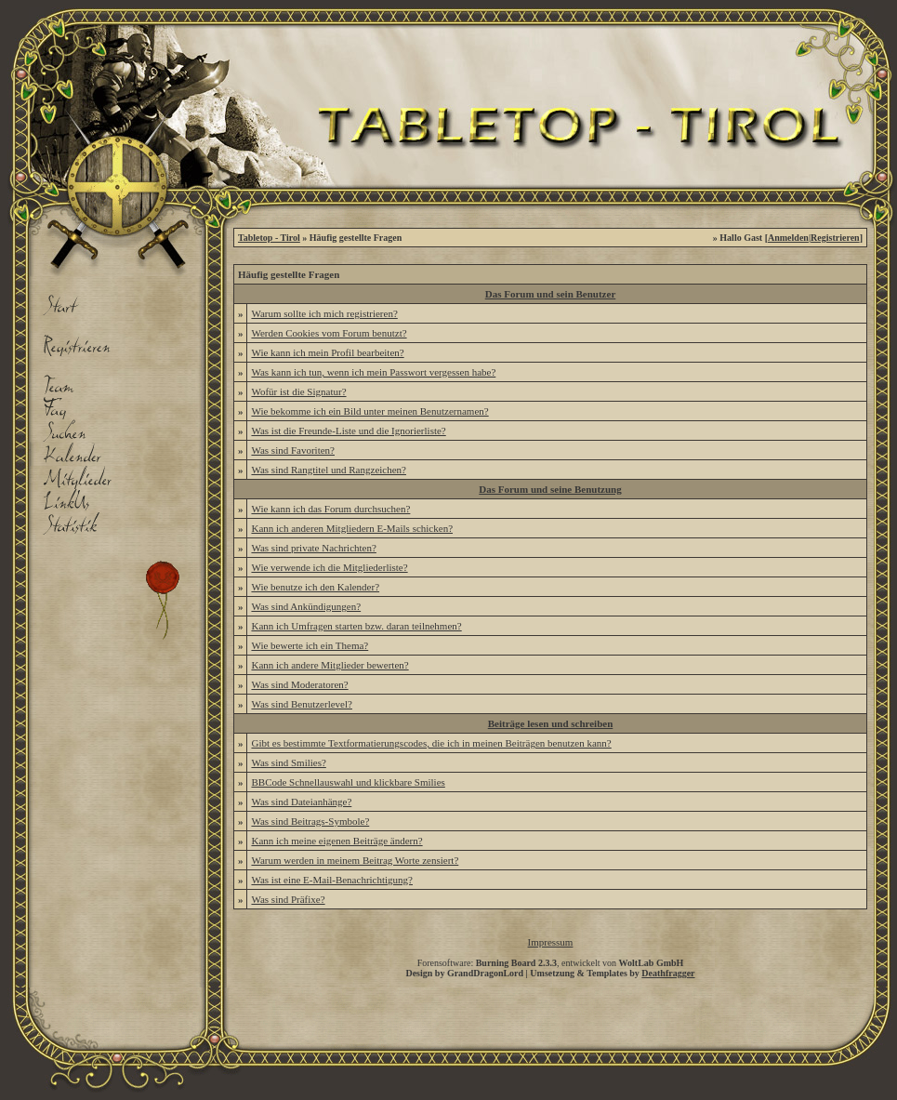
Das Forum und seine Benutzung (550, 489)
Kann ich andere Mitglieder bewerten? (329, 664)
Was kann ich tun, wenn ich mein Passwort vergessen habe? (373, 372)
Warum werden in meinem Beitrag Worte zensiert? (354, 860)
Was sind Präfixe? (287, 899)
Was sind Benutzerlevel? (301, 703)
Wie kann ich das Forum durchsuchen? (330, 508)
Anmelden (788, 237)
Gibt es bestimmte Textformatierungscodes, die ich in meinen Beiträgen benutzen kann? (431, 743)
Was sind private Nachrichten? (313, 547)
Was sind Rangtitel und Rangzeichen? (328, 469)
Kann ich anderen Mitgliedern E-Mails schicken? (352, 528)
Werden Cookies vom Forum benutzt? (328, 332)
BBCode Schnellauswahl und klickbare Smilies (347, 782)
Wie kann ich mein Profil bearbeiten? (327, 352)
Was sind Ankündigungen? (306, 606)
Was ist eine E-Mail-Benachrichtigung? (332, 879)
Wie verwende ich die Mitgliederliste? (329, 567)
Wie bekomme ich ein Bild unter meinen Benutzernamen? (369, 411)
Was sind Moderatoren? (299, 684)
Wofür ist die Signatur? (298, 391)
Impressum (551, 942)
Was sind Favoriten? (293, 450)
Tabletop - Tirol (269, 237)
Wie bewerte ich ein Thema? (309, 645)
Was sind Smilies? (288, 762)
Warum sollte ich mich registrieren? (324, 313)
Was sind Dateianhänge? (301, 801)
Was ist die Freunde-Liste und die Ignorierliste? (348, 430)
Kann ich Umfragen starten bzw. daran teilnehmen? (356, 625)
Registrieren (835, 237)
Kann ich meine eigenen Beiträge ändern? (336, 840)
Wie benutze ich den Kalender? (315, 586)
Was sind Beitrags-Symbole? (310, 821)
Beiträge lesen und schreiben (550, 723)
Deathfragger (667, 973)
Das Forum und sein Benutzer (550, 293)
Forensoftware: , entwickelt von (550, 963)
